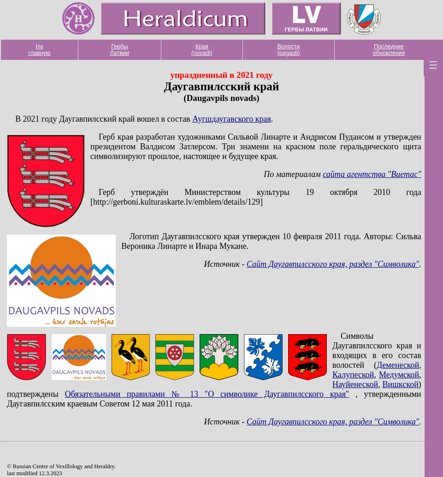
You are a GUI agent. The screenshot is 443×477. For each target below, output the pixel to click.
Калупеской (353, 374)
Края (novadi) (202, 49)
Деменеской (398, 365)
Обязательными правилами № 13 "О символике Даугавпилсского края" (207, 394)
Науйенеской (355, 384)
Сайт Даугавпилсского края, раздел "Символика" (333, 264)
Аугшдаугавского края (231, 119)
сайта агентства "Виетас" (372, 174)
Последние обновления (389, 49)
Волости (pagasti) (288, 49)
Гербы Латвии (120, 49)
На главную (39, 49)
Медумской (399, 374)
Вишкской (401, 384)
